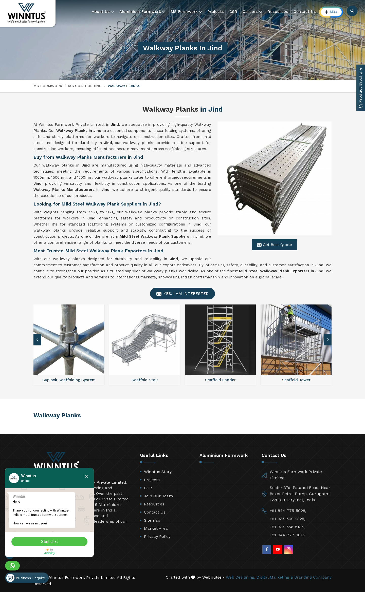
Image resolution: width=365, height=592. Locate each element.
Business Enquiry (25, 578)
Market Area (156, 528)
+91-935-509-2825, (287, 518)
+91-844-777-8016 (287, 535)
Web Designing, (240, 577)
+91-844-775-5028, (288, 510)
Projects (216, 11)
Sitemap (152, 520)
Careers (252, 12)
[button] (328, 339)
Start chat (49, 541)
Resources (278, 11)
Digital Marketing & (275, 577)
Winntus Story (158, 471)
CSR (233, 11)
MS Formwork (186, 12)
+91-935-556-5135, (287, 526)
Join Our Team (158, 496)
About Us (103, 12)
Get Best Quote (274, 244)
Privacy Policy (157, 536)
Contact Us (305, 11)
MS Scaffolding (85, 86)
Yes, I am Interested (182, 293)
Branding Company (313, 577)
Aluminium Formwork (142, 12)
